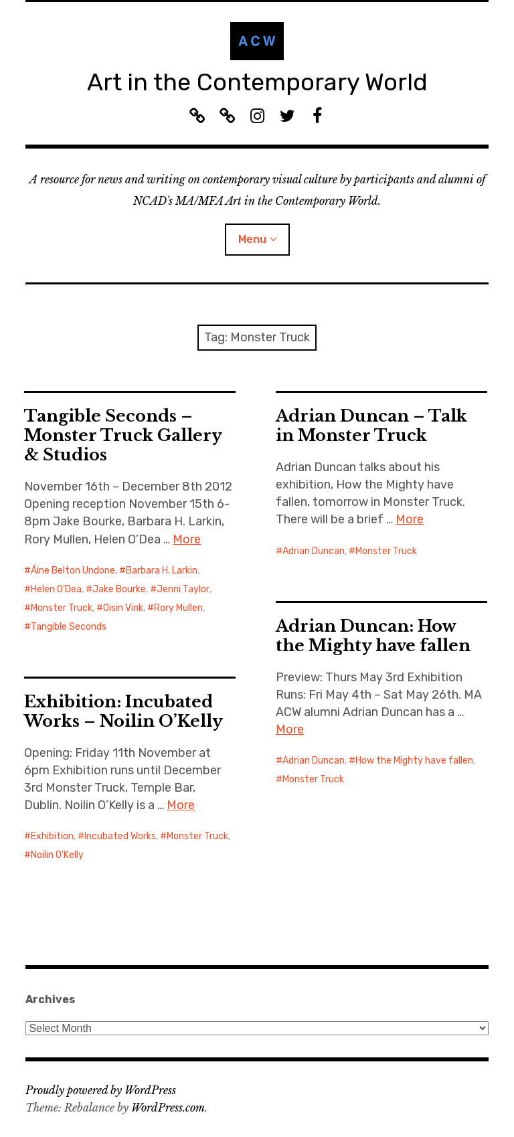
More (187, 539)
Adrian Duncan (313, 551)
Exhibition (52, 836)
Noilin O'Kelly (57, 855)
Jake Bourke (119, 589)
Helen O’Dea (56, 589)
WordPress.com (168, 1107)
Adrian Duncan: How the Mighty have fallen (373, 635)
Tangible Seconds (68, 626)
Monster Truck (61, 608)
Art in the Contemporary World (257, 82)
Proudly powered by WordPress (100, 1090)
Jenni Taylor (183, 589)
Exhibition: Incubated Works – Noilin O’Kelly (123, 711)
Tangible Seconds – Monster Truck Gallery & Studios (123, 435)
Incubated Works (120, 836)
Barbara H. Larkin (161, 570)
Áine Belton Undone (73, 570)
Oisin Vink (123, 608)
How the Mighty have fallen (414, 760)
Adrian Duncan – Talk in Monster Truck (371, 425)
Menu (252, 239)
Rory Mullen (178, 608)
